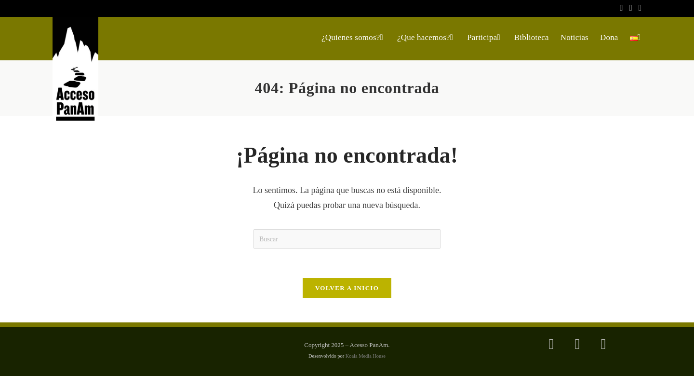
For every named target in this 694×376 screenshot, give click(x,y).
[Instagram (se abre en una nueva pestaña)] (631, 8)
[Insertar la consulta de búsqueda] (347, 239)
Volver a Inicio (347, 288)
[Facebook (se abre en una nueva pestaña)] (621, 8)
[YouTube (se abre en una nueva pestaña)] (638, 8)
